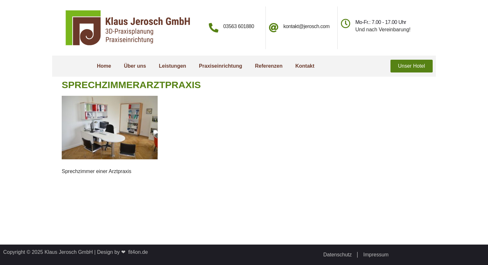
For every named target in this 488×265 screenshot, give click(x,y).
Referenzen (268, 66)
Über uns (135, 66)
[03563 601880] (213, 28)
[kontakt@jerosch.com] (274, 28)
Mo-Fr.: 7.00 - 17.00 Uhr (380, 22)
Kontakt (304, 66)
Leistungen (172, 66)
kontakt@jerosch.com (306, 26)
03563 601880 (238, 26)
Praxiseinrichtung (220, 66)
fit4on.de (136, 252)
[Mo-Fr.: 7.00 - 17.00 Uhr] (345, 23)
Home (104, 66)
